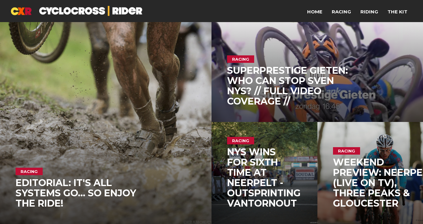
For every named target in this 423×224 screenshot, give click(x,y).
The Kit (397, 12)
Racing (341, 12)
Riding (369, 12)
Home (314, 12)
